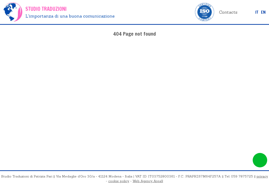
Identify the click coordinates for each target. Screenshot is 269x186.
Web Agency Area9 (148, 181)
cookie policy (118, 181)
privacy (262, 176)
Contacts (228, 12)
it (256, 12)
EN (263, 12)
